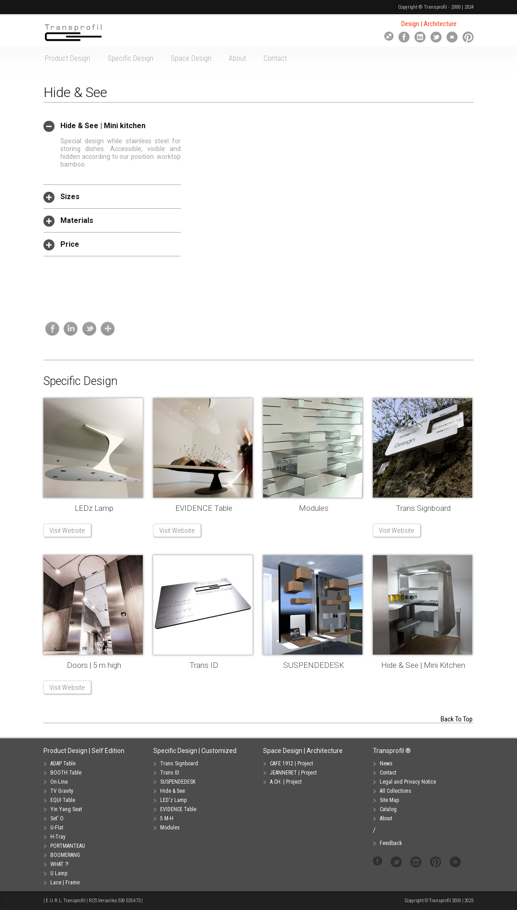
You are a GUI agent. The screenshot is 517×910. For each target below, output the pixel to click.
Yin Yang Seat (66, 809)
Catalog (388, 809)
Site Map (389, 800)
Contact (275, 58)
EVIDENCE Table (203, 508)
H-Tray (57, 837)
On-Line (59, 782)
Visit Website (67, 530)
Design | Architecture (429, 24)
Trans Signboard (423, 508)
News (386, 763)
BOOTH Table (65, 772)
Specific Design (130, 58)
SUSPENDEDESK (313, 665)
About (237, 58)
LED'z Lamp (173, 800)
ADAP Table (62, 763)
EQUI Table (62, 800)
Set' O (57, 818)
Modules (314, 508)
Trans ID (203, 665)
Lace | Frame (65, 882)
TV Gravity (61, 791)
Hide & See (172, 791)
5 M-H (166, 818)
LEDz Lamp (94, 508)
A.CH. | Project (286, 782)
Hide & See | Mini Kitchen (423, 665)
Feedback (391, 843)
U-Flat (56, 827)
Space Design (191, 58)
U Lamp (58, 873)
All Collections (395, 791)
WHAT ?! (59, 864)
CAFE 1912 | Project (291, 763)
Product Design (67, 58)
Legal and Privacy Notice (408, 782)
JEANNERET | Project (293, 772)
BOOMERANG (65, 855)
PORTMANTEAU (67, 846)
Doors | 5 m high (94, 665)
